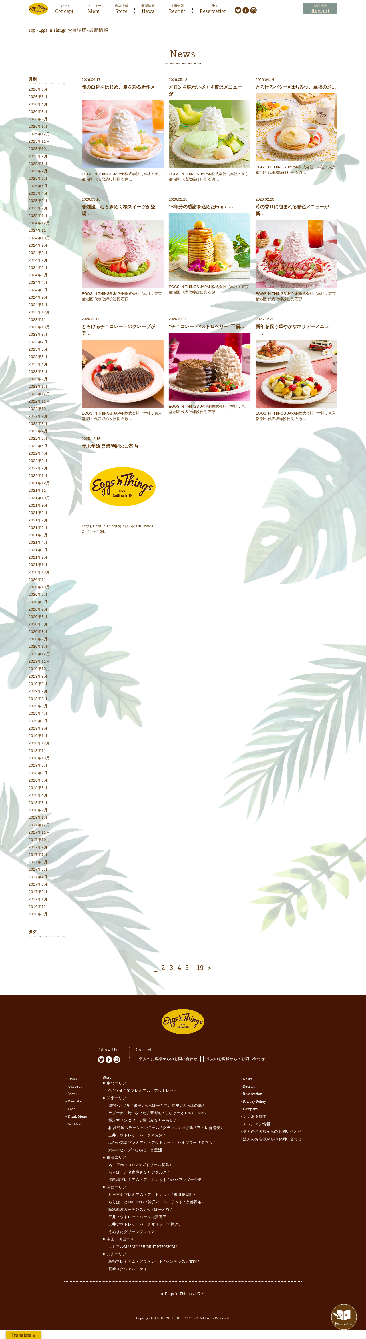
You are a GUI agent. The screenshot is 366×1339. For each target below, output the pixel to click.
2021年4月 (38, 543)
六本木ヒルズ (120, 1148)
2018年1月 (38, 818)
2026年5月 (38, 97)
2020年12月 (39, 572)
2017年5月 (38, 870)
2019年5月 (38, 706)
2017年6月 (38, 862)
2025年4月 (38, 193)
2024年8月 (38, 253)
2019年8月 (38, 684)
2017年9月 (38, 847)
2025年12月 (39, 134)
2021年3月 (38, 550)
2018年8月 (38, 773)
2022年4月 (38, 453)
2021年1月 (38, 565)
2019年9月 (38, 676)
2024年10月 (39, 238)
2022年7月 (38, 431)
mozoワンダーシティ (188, 1177)
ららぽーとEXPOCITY (126, 1200)
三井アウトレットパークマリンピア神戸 (143, 1222)
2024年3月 (38, 290)
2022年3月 (38, 461)
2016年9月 (38, 914)
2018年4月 (38, 795)
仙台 (112, 1088)
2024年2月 (38, 297)
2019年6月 (38, 699)
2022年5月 (38, 446)
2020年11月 (39, 580)
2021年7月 (38, 520)
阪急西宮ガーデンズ (126, 1207)
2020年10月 (39, 587)
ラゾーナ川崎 (120, 1110)
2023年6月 (38, 349)
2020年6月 (38, 617)
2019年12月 (39, 654)
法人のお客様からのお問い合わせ (236, 1056)
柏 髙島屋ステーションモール (134, 1125)
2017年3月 (38, 884)
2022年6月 (38, 439)
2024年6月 (38, 268)
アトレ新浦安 (208, 1125)
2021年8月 (38, 513)
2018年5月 (38, 788)
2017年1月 (38, 899)
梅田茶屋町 (183, 1192)
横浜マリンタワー (124, 1118)
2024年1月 (38, 305)
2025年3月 (38, 201)
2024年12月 (39, 223)
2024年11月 (39, 231)
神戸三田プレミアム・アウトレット (139, 1192)
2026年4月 (38, 104)
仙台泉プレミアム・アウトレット (148, 1088)
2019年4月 (38, 714)
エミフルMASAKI (123, 1244)
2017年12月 (39, 825)
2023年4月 (38, 364)
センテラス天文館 (181, 1259)
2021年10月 (39, 498)
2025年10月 (39, 149)
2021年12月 (39, 483)
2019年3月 (38, 721)
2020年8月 (38, 602)
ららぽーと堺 (158, 1207)
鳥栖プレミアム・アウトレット (135, 1259)
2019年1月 (38, 736)
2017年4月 (38, 877)
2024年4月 (38, 283)
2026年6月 (38, 89)
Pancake (75, 1099)
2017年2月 (38, 892)
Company (250, 1106)
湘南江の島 (192, 1103)
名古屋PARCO (119, 1162)
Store (121, 10)
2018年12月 (39, 743)
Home (73, 1076)
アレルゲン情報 (256, 1121)
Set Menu (75, 1121)
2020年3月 (38, 632)
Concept (64, 10)
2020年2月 (38, 639)
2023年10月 (39, 327)
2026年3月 (38, 112)
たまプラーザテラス (195, 1140)
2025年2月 (38, 208)
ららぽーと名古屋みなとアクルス (137, 1170)
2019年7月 (38, 691)
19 (200, 968)
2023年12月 (39, 312)
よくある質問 (254, 1114)
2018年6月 (38, 780)
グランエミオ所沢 (178, 1125)
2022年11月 (39, 401)
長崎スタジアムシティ (128, 1266)
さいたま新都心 (148, 1110)
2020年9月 (38, 595)
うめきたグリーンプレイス (131, 1229)
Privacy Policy (254, 1099)
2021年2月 (38, 557)
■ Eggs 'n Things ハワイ (183, 1291)
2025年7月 (38, 171)
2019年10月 (39, 669)
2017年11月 (39, 832)
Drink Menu (77, 1114)
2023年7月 (38, 342)
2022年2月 (38, 468)
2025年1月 (38, 216)
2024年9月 (38, 245)
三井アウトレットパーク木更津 (135, 1133)
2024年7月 (38, 260)
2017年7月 (38, 855)
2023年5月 (38, 357)
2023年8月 (38, 335)
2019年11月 (39, 661)
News (148, 10)
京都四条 (194, 1200)
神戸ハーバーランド (165, 1200)
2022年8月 (38, 424)
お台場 (125, 1103)
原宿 (112, 1103)
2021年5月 (38, 535)
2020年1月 (38, 647)
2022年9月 (38, 416)
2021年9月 (38, 505)
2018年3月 (38, 803)
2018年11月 (39, 751)
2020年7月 (38, 609)
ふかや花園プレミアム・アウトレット (141, 1140)
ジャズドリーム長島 (151, 1162)
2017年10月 (39, 840)
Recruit (177, 10)
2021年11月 (39, 491)
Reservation (213, 10)
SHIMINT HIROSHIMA (159, 1244)
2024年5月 (38, 275)
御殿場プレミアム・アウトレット (137, 1177)
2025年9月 (38, 156)
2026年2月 (38, 119)
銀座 (137, 1103)
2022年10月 (39, 409)
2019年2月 (38, 728)
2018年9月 (38, 766)
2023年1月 (38, 387)
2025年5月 (38, 186)
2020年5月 (38, 624)
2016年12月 (39, 907)
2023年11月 (39, 320)
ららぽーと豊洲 (148, 1148)
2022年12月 (39, 394)
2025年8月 (38, 164)
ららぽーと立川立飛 (162, 1103)
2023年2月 (38, 379)
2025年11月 (39, 141)
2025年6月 (38, 179)
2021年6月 (38, 528)
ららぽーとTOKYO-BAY (184, 1110)
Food (72, 1106)
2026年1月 (38, 127)
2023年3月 (38, 372)
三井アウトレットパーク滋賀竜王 (137, 1214)
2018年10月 (39, 758)
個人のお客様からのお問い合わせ (168, 1056)
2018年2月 (38, 810)
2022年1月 (38, 476)
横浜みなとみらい (158, 1118)
